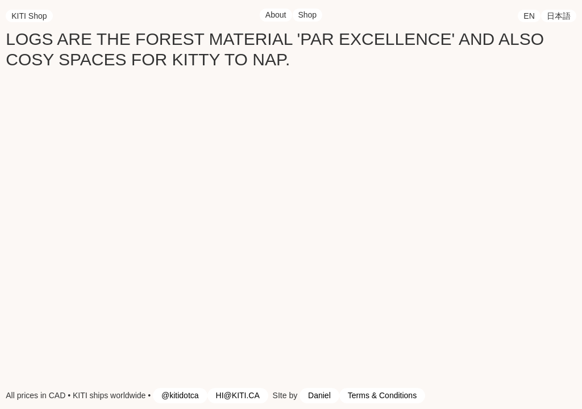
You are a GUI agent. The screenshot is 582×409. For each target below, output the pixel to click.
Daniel (319, 395)
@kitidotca (180, 395)
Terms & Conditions (382, 395)
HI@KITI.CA (238, 395)
